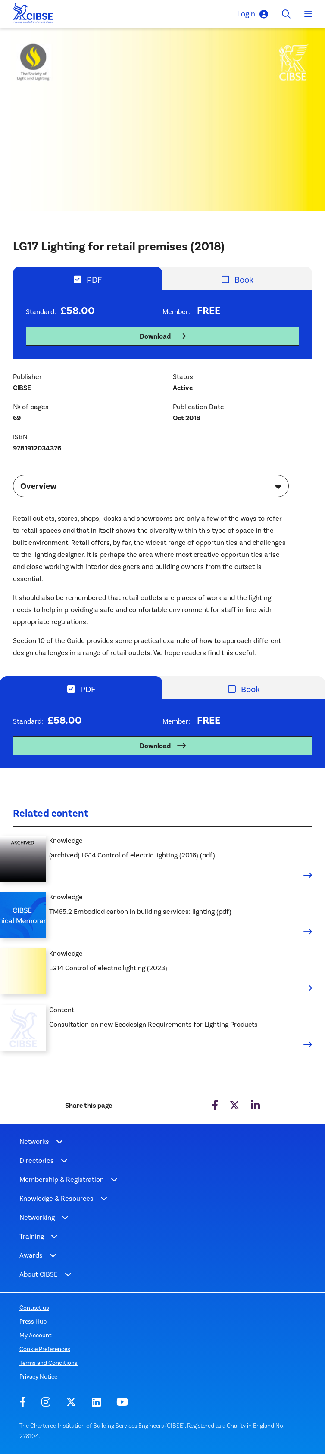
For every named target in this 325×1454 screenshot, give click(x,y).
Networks (34, 1141)
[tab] (87, 278)
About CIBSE (38, 1274)
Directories (36, 1160)
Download (155, 336)
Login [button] (252, 14)
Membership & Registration (61, 1179)
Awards (31, 1255)
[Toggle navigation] (308, 14)
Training (31, 1236)
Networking (37, 1217)
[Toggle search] (286, 14)
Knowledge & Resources (56, 1198)
